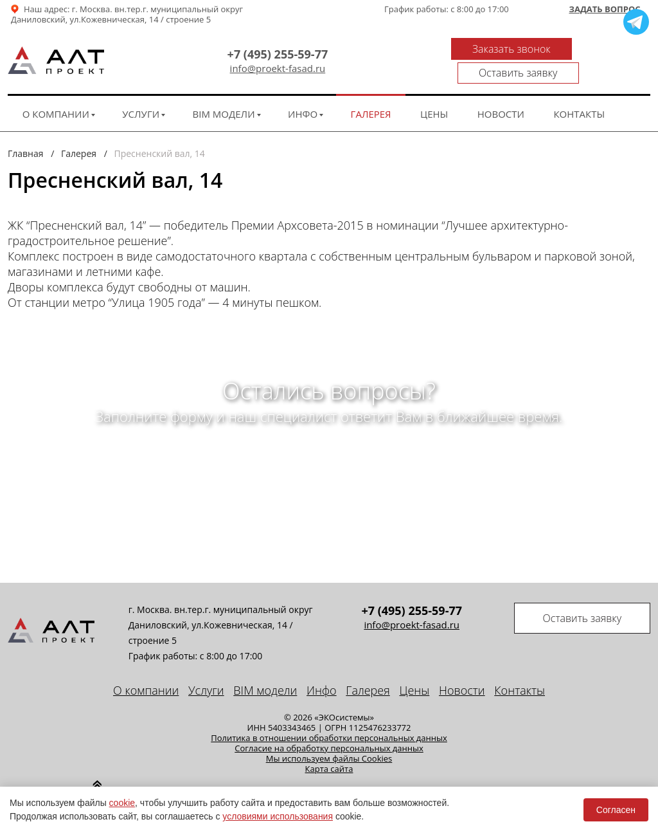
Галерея (371, 101)
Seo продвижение (509, 780)
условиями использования (277, 816)
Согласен (616, 810)
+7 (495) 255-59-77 (227, 48)
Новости (500, 101)
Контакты (579, 101)
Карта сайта (329, 756)
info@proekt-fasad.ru (228, 63)
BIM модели (224, 101)
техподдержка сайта (600, 780)
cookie (122, 803)
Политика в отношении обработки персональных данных (329, 725)
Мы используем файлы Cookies (329, 746)
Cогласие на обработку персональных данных (329, 736)
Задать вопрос (604, 10)
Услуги (140, 101)
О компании (55, 101)
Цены (434, 101)
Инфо (302, 101)
